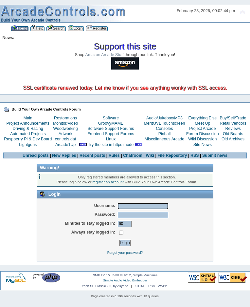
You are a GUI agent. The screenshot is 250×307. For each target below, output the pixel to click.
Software (111, 118)
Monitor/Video (65, 123)
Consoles (164, 128)
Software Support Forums (111, 128)
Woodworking (65, 128)
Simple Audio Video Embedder (125, 280)
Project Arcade (202, 128)
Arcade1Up (65, 144)
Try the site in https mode (111, 144)
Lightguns (28, 144)
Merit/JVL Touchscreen (164, 123)
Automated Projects (28, 134)
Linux (111, 139)
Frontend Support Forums (110, 134)
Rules (114, 155)
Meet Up (202, 123)
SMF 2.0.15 (101, 275)
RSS (194, 155)
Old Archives (233, 139)
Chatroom (132, 155)
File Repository (172, 155)
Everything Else (202, 118)
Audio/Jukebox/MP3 (164, 118)
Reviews (233, 128)
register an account (108, 182)
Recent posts (92, 155)
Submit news (214, 155)
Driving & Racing (28, 128)
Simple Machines (145, 275)
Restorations (65, 118)
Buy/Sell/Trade (233, 118)
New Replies (64, 155)
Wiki (150, 155)
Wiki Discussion (202, 139)
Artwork (65, 134)
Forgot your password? (125, 253)
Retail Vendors (233, 123)
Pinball (164, 134)
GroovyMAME (111, 123)
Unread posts (36, 155)
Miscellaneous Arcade (164, 139)
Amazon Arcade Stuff (104, 54)
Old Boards (233, 134)
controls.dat (65, 139)
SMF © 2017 (122, 275)
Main (28, 118)
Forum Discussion (202, 134)
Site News (202, 144)
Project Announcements (27, 123)
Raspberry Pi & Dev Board (28, 139)
